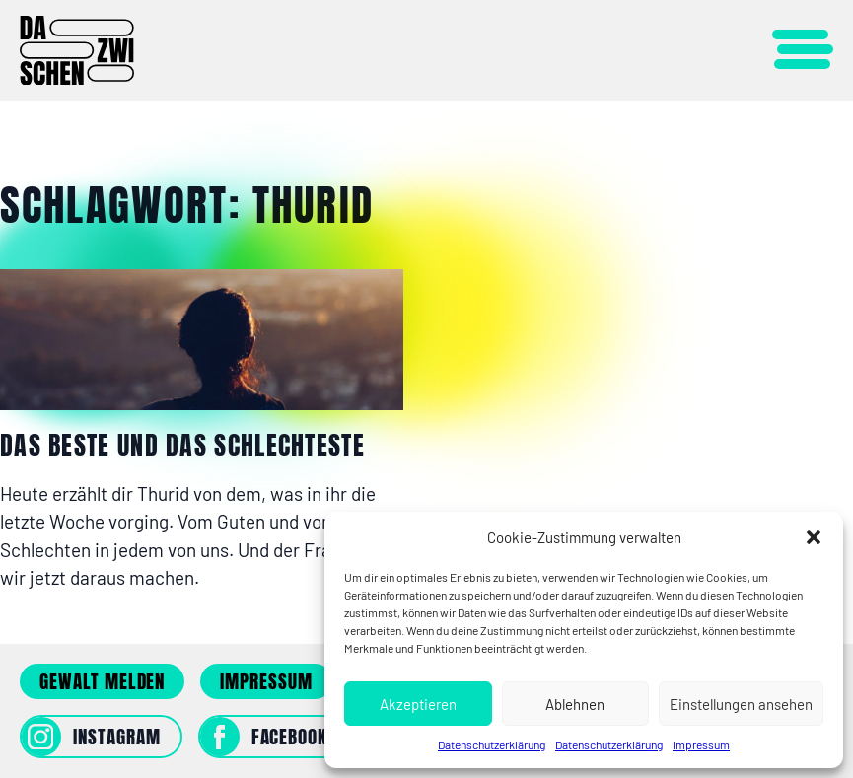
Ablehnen (574, 704)
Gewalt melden (102, 681)
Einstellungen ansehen (741, 704)
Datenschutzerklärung (491, 744)
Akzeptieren (418, 704)
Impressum (701, 744)
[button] (813, 537)
